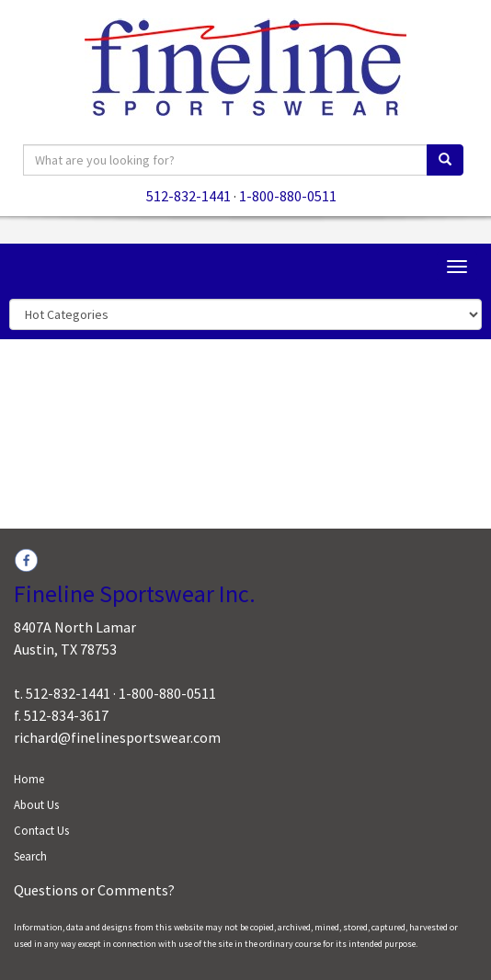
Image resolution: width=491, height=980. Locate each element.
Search (30, 856)
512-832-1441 (188, 196)
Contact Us (41, 830)
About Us (36, 805)
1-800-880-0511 (288, 196)
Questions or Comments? (94, 890)
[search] (445, 160)
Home (29, 779)
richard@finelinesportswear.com (117, 737)
